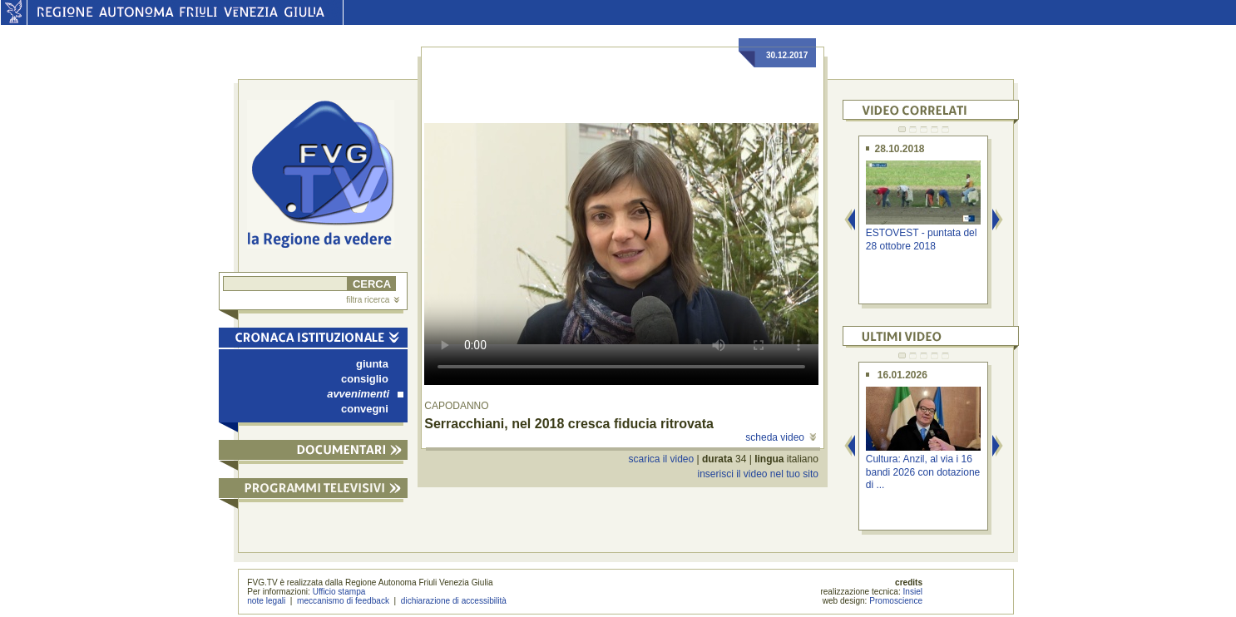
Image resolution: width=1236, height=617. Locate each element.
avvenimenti (365, 393)
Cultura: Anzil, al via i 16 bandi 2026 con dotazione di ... (923, 472)
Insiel (913, 591)
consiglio (364, 379)
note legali (266, 600)
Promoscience (895, 600)
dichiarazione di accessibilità (454, 600)
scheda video (780, 437)
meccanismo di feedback (343, 600)
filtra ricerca (372, 299)
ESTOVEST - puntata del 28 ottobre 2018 (921, 239)
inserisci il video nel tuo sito (757, 474)
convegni (364, 408)
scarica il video (662, 459)
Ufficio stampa (339, 591)
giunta (372, 364)
